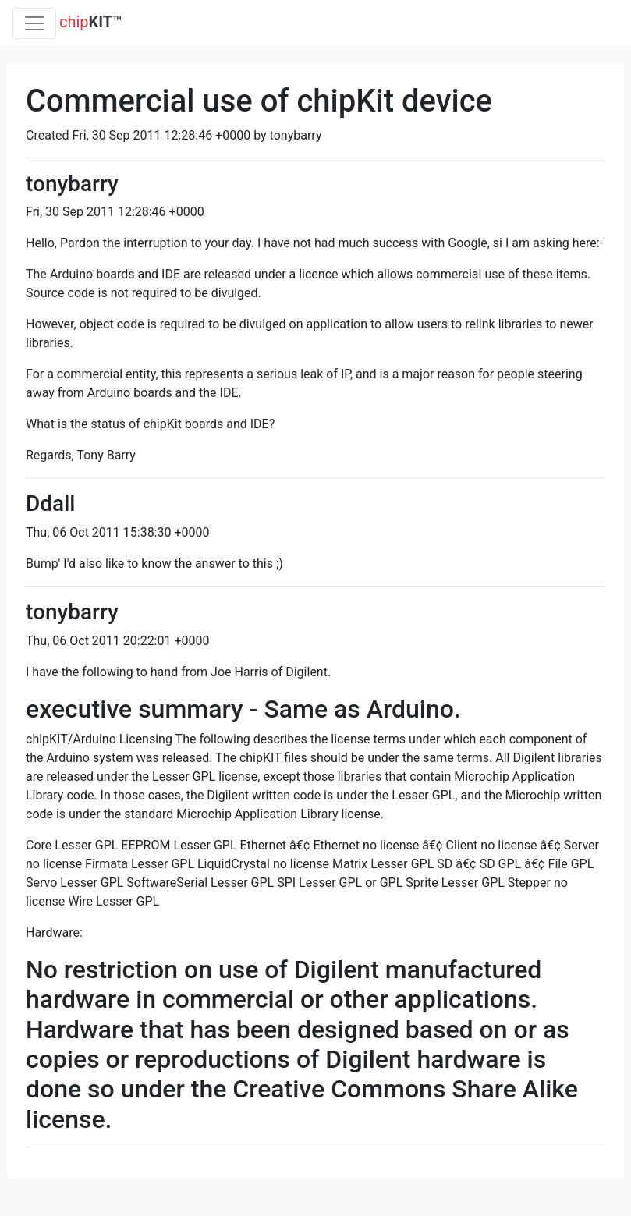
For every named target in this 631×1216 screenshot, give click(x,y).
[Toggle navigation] (34, 23)
